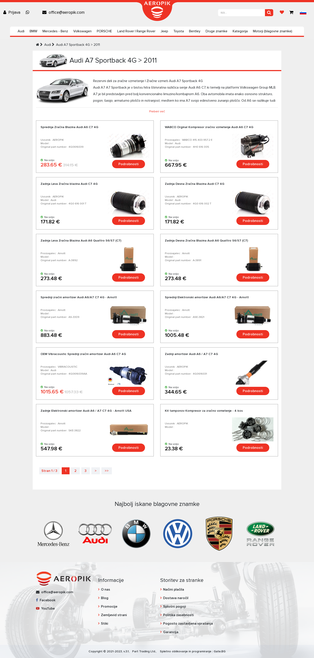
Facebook (45, 600)
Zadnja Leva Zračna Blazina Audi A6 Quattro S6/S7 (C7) (81, 240)
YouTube (45, 608)
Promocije (109, 606)
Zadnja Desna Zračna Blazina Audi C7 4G (194, 184)
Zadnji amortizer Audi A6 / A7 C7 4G (191, 354)
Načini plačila (173, 589)
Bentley (194, 31)
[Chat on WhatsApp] (28, 12)
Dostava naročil (175, 598)
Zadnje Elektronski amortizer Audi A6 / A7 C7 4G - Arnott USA (86, 411)
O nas (105, 589)
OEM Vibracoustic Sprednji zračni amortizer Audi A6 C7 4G (83, 354)
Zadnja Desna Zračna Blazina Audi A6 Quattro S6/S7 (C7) (206, 240)
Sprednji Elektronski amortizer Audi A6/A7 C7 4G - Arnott (207, 297)
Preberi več (157, 111)
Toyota (178, 31)
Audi (21, 31)
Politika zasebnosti (178, 615)
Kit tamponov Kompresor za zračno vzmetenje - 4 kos (204, 411)
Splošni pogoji (174, 606)
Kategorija (240, 31)
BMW (33, 31)
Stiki (104, 623)
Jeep (164, 31)
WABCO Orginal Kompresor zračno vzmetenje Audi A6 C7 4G (209, 127)
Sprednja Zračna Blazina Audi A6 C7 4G (69, 127)
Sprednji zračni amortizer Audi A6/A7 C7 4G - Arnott (79, 297)
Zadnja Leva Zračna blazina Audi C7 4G (69, 184)
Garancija (170, 632)
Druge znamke (216, 31)
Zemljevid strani (114, 615)
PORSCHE (104, 31)
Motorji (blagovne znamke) (272, 31)
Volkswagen (82, 31)
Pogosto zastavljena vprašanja (188, 623)
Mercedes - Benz (55, 31)
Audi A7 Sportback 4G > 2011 (78, 45)
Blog (104, 598)
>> (107, 471)
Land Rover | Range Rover (136, 31)
